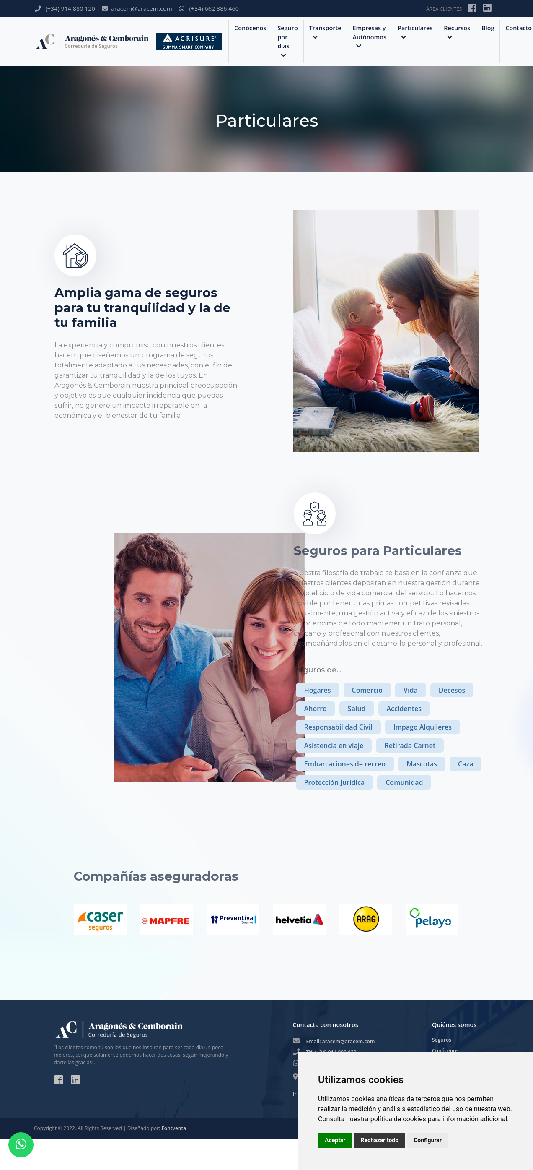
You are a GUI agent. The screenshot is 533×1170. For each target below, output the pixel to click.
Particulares (415, 32)
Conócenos (250, 28)
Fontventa (173, 1128)
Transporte (325, 32)
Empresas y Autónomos (370, 37)
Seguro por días (287, 41)
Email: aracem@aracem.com (340, 1041)
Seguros (441, 1039)
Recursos (457, 32)
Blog (487, 28)
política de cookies (398, 1119)
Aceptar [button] (335, 1140)
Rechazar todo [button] (380, 1140)
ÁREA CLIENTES (444, 9)
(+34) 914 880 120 (65, 9)
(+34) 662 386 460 (209, 9)
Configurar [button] (428, 1140)
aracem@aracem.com (137, 9)
